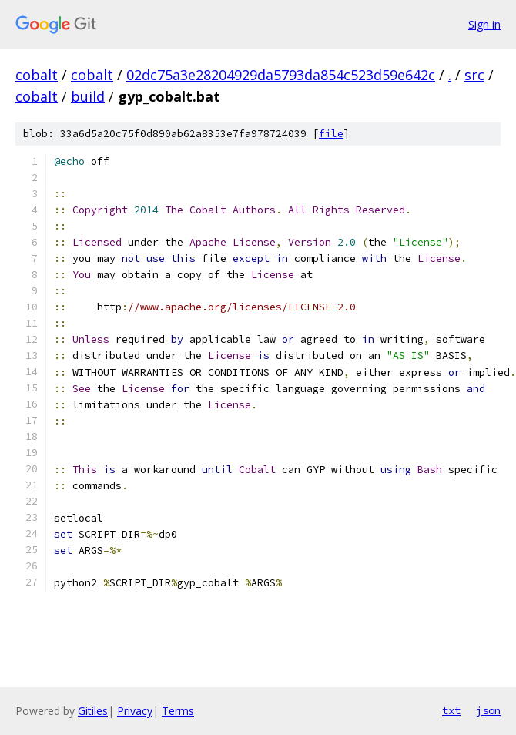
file (331, 133)
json (488, 710)
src (474, 74)
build (88, 96)
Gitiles (93, 710)
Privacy (134, 710)
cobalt (36, 74)
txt (451, 710)
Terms (178, 710)
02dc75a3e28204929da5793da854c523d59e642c (280, 74)
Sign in (484, 24)
